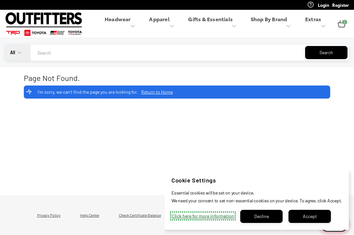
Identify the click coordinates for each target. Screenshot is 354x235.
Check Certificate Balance (140, 215)
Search (326, 52)
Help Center (89, 215)
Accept (310, 216)
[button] (341, 24)
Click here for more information (203, 216)
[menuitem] (121, 24)
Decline (261, 216)
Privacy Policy (49, 215)
